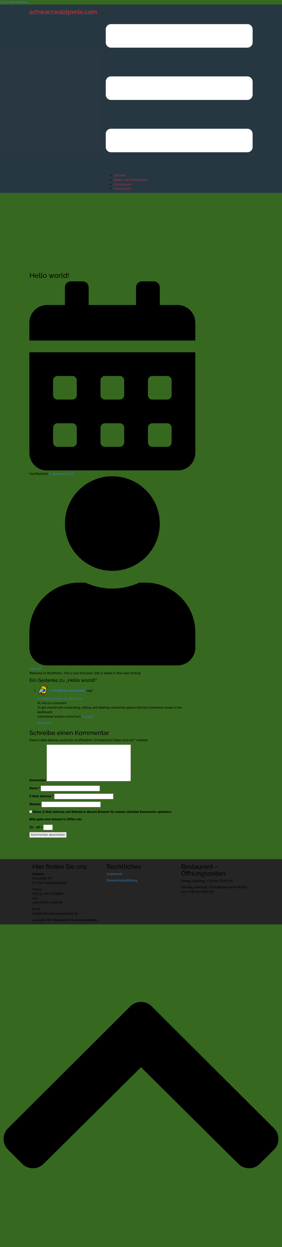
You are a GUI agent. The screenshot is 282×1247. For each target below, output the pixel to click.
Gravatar (87, 716)
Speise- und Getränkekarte (130, 179)
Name (34, 788)
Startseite (120, 175)
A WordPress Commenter (67, 690)
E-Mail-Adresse (41, 796)
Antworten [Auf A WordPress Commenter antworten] (44, 723)
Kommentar (37, 780)
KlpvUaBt (35, 669)
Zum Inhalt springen (14, 2)
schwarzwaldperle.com (63, 11)
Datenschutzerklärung (122, 880)
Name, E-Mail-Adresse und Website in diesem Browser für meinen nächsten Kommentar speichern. (102, 812)
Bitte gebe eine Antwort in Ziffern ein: (55, 819)
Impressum (115, 874)
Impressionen (122, 188)
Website (35, 804)
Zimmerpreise (122, 184)
